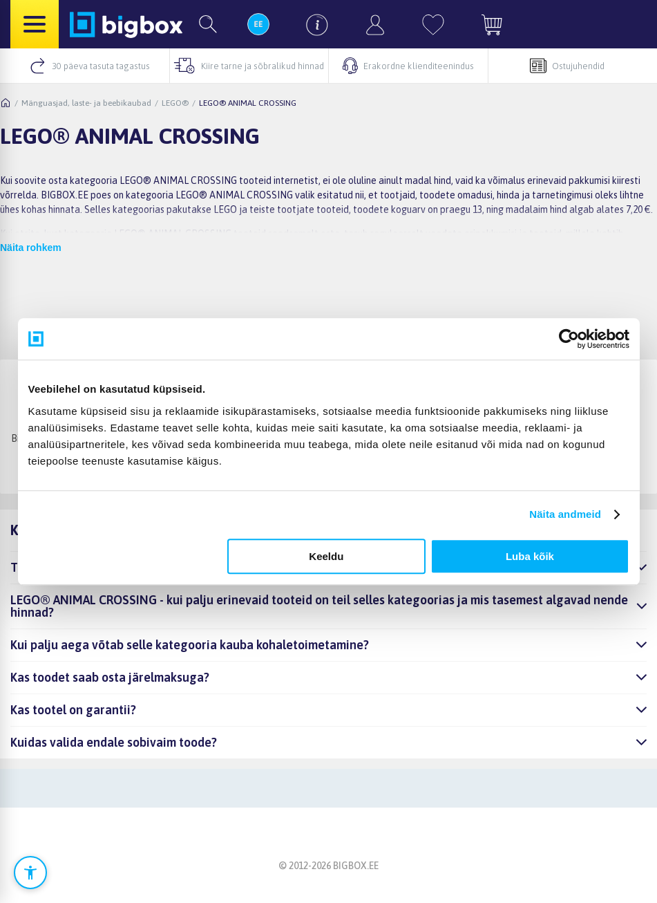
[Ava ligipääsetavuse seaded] (30, 872)
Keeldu (326, 556)
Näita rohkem (30, 247)
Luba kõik (530, 556)
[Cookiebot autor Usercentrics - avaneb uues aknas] (568, 338)
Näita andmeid (565, 514)
